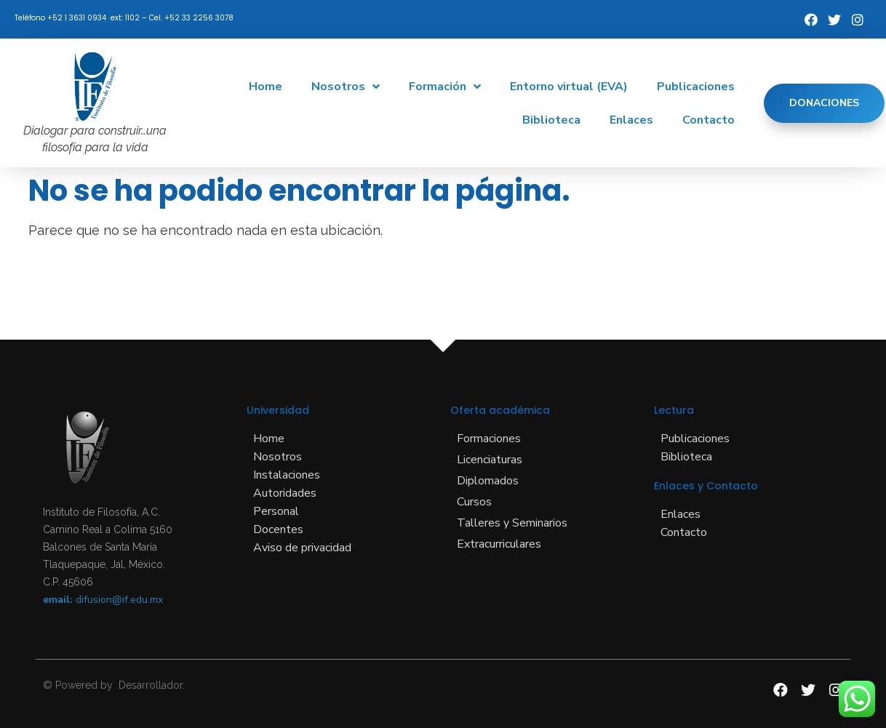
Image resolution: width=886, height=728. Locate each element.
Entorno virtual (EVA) (569, 87)
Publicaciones (696, 87)
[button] (824, 103)
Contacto (708, 120)
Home (265, 87)
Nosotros (345, 86)
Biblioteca (551, 120)
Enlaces (631, 120)
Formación (445, 86)
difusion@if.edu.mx (119, 600)
